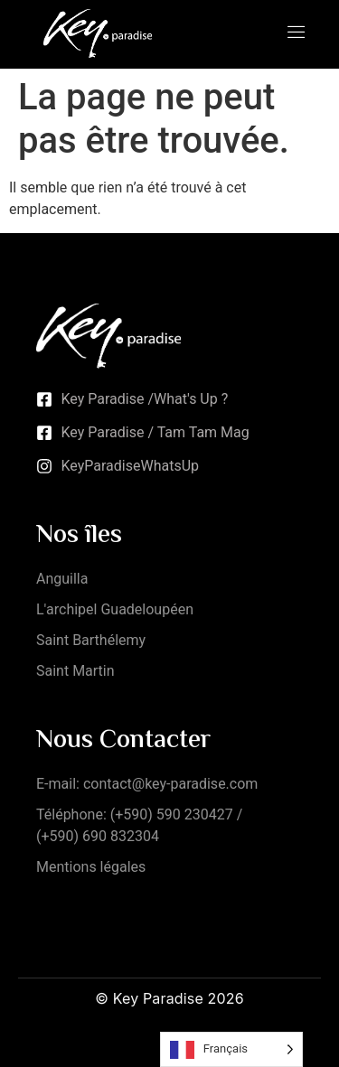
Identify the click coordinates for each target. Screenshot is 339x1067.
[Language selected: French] (231, 1049)
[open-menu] (296, 34)
